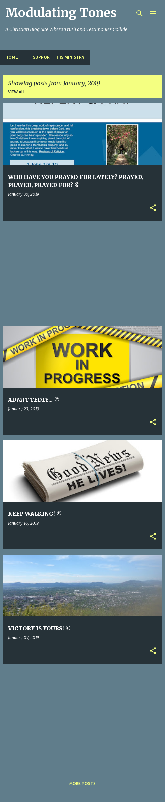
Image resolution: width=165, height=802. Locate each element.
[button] (153, 208)
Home (11, 57)
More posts (82, 783)
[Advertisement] (84, 273)
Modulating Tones (61, 12)
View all (16, 92)
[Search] (139, 13)
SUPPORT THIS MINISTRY (59, 57)
